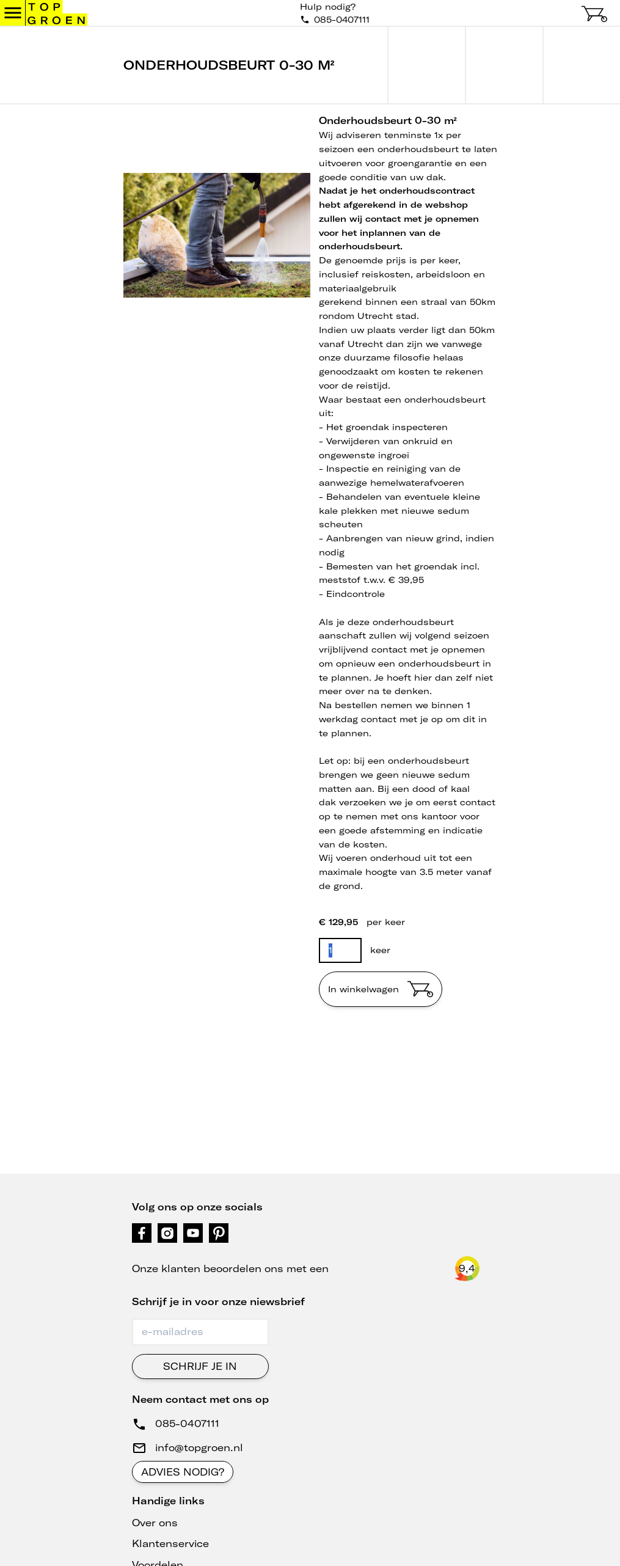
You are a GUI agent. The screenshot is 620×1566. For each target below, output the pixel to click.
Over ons (155, 1523)
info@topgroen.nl (199, 1447)
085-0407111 (187, 1424)
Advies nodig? (182, 1472)
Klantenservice (170, 1543)
